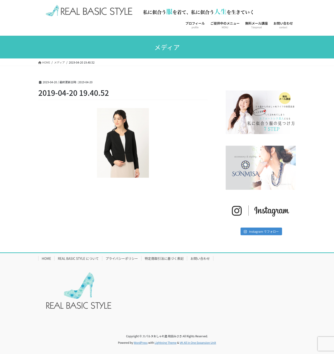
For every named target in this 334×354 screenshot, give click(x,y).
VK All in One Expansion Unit (198, 342)
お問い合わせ (200, 258)
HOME (46, 258)
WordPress (141, 342)
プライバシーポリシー (122, 258)
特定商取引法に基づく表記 (164, 258)
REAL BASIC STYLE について (78, 258)
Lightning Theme (165, 342)
